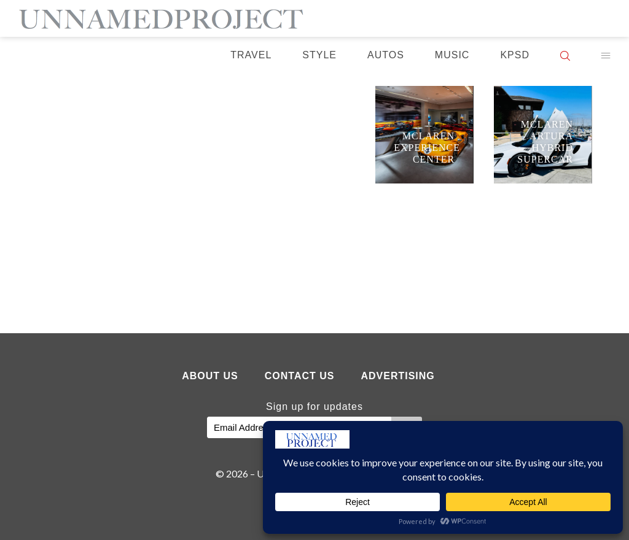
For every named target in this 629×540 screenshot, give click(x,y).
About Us (210, 376)
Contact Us (300, 376)
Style (319, 55)
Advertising (397, 376)
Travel (251, 55)
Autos (385, 55)
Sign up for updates (314, 406)
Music (452, 55)
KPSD (514, 55)
